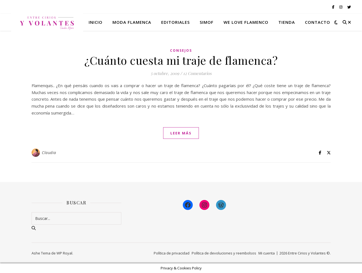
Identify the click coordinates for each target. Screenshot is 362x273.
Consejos (181, 50)
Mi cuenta (266, 253)
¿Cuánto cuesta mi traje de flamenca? (181, 60)
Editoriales (175, 22)
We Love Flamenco (246, 22)
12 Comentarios (197, 73)
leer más (181, 133)
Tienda (286, 22)
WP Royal (64, 253)
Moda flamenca (131, 22)
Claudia (49, 152)
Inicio (95, 22)
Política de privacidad (171, 253)
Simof (207, 22)
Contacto (317, 22)
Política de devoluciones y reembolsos (224, 253)
